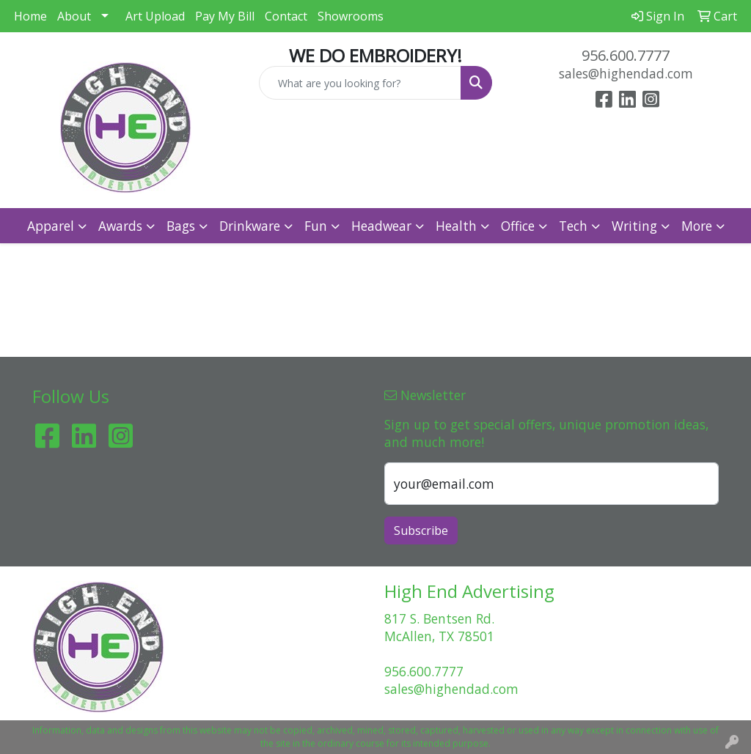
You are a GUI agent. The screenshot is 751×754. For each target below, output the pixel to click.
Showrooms (351, 16)
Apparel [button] (50, 225)
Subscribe (421, 530)
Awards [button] (120, 225)
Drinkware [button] (249, 225)
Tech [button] (573, 225)
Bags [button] (180, 225)
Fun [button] (315, 225)
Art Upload (155, 16)
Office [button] (518, 225)
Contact (286, 16)
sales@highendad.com (626, 73)
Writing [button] (634, 225)
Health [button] (456, 225)
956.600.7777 (626, 55)
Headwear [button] (381, 225)
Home (30, 16)
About (74, 16)
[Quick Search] (360, 83)
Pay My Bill (224, 16)
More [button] (696, 225)
